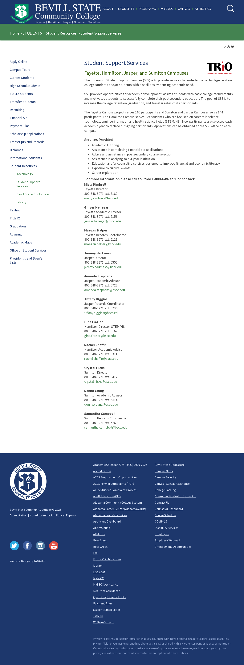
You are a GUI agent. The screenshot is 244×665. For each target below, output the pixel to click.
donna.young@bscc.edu (101, 404)
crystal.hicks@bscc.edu (100, 381)
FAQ (95, 553)
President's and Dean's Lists (26, 260)
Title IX (15, 218)
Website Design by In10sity (27, 561)
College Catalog (165, 490)
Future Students (21, 93)
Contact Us (162, 502)
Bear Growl (100, 547)
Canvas (159, 483)
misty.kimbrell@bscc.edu (102, 198)
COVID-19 (161, 521)
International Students (26, 158)
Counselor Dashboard (169, 509)
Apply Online (18, 61)
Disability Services (166, 528)
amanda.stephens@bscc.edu (104, 290)
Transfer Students (23, 102)
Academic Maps (21, 242)
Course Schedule (165, 515)
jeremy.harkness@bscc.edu (103, 267)
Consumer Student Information (175, 496)
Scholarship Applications (27, 134)
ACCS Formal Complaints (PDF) (113, 483)
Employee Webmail (167, 540)
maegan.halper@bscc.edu (102, 244)
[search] (230, 8)
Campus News (164, 471)
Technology (24, 174)
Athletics (99, 534)
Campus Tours (20, 69)
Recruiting (17, 110)
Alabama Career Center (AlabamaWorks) (119, 509)
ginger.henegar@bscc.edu (102, 221)
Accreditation (18, 515)
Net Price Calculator (106, 591)
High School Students (25, 85)
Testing (15, 210)
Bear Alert (100, 540)
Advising (16, 234)
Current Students (22, 77)
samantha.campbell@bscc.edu (105, 427)
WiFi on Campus (103, 622)
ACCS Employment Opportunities (115, 477)
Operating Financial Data (109, 597)
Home (14, 33)
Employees (162, 534)
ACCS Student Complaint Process (114, 490)
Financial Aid (18, 118)
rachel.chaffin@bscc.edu (101, 358)
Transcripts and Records (27, 142)
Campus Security (165, 477)
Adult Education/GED (107, 496)
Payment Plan (20, 126)
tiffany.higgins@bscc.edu (101, 313)
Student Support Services (101, 33)
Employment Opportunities (173, 547)
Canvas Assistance (178, 483)
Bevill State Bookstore (32, 194)
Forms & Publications (107, 559)
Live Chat (99, 572)
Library (21, 202)
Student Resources (61, 33)
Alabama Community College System (117, 502)
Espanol (71, 515)
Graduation (18, 226)
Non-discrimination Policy (47, 515)
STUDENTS (32, 33)
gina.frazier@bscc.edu (100, 335)
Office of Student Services (28, 250)
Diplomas (16, 150)
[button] (157, 10)
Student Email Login (106, 610)
